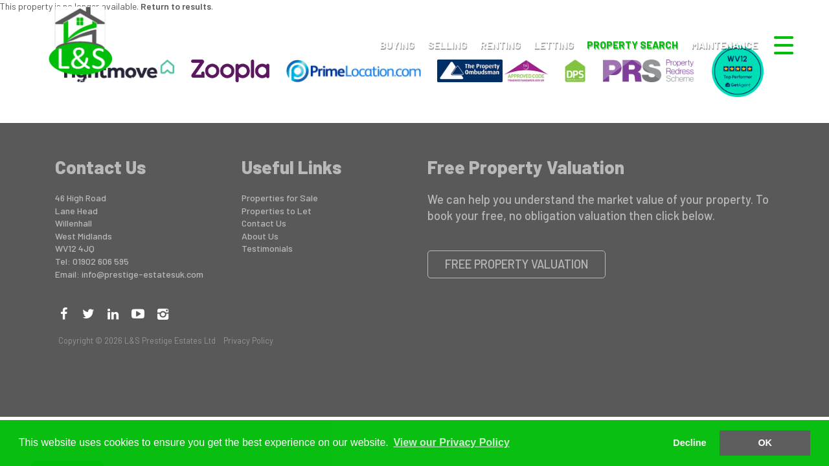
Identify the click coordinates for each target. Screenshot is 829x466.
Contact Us (264, 222)
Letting (554, 44)
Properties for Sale (280, 197)
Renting (500, 44)
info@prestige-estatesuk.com (142, 274)
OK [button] (765, 443)
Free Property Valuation (517, 264)
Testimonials (267, 248)
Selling (447, 44)
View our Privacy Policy (451, 442)
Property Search (632, 44)
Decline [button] (689, 443)
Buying (397, 44)
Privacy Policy (248, 340)
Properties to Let (277, 210)
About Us (260, 235)
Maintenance (724, 44)
